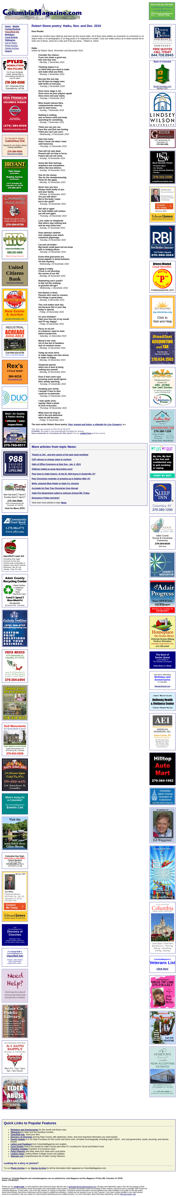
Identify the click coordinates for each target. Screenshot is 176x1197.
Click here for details (15, 154)
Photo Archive (11, 45)
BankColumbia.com (162, 86)
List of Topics (11, 43)
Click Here (162, 969)
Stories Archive (12, 48)
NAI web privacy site (128, 1194)
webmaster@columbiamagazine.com (82, 1187)
